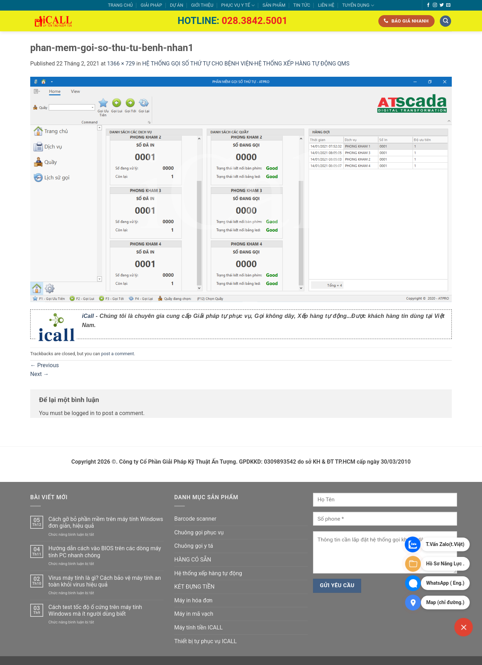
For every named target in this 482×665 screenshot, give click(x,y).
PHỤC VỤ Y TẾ (238, 5)
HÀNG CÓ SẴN (192, 559)
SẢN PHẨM (273, 5)
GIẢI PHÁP (151, 5)
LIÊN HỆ (326, 5)
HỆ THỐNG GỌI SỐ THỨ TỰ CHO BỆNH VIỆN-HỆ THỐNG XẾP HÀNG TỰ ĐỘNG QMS (246, 63)
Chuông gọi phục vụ (198, 532)
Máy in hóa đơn (193, 600)
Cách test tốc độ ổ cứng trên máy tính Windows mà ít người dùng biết (95, 610)
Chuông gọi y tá (193, 545)
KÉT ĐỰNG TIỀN (194, 586)
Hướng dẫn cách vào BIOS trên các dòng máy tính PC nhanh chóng (104, 551)
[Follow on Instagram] (435, 5)
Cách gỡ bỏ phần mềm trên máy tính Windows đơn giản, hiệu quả (105, 522)
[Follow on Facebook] (428, 5)
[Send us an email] (448, 5)
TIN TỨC (301, 5)
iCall (88, 316)
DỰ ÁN (176, 5)
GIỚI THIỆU (202, 5)
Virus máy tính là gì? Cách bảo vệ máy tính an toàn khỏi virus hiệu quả (104, 581)
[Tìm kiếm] (445, 21)
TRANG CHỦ (120, 5)
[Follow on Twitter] (441, 5)
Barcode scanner (195, 518)
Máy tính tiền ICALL (198, 627)
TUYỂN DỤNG (358, 5)
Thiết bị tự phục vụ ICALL (205, 641)
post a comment (117, 353)
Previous (44, 365)
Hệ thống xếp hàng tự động (208, 573)
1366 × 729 (121, 63)
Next (39, 374)
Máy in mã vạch (193, 613)
